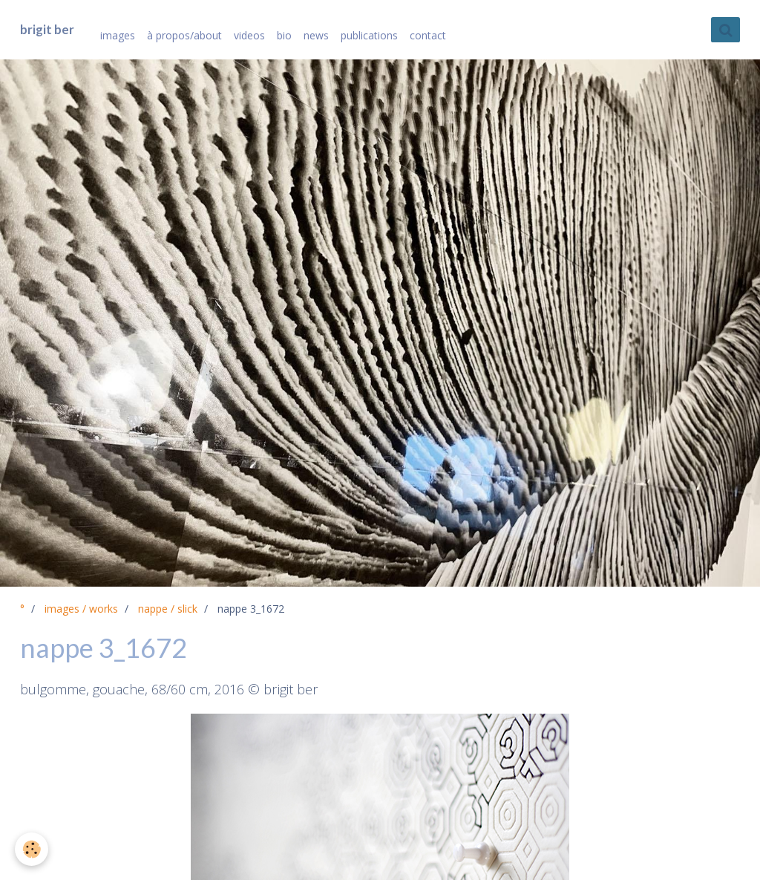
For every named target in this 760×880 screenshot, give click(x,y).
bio (284, 35)
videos (249, 35)
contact (428, 35)
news (316, 35)
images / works (81, 609)
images (117, 35)
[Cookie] (31, 849)
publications (369, 35)
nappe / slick (167, 609)
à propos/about (184, 35)
